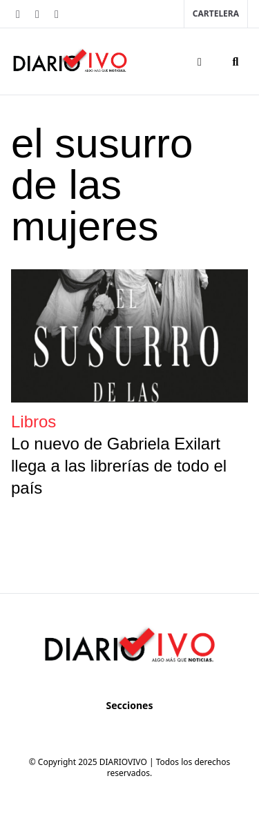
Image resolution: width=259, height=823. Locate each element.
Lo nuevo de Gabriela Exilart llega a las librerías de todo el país (119, 465)
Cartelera (216, 13)
